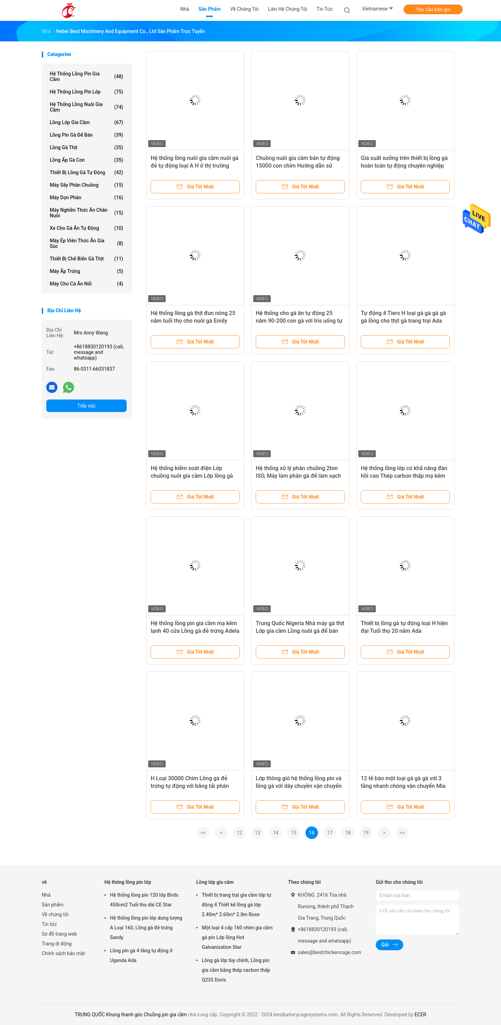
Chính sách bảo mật (63, 953)
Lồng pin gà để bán (86, 134)
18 (348, 833)
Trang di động (57, 943)
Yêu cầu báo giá (433, 9)
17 (330, 833)
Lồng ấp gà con (86, 159)
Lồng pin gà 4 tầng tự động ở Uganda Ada (141, 955)
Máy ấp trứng (86, 271)
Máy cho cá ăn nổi (86, 283)
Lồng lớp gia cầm (86, 122)
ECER (421, 1014)
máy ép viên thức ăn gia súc (86, 243)
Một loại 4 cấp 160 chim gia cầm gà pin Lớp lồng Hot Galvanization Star (237, 937)
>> (402, 833)
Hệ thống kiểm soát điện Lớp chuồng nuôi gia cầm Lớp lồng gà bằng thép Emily (192, 476)
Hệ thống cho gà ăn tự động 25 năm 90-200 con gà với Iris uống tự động (299, 321)
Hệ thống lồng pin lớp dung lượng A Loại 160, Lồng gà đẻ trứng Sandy (146, 927)
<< (203, 833)
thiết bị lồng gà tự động (86, 172)
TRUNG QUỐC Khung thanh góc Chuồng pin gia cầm (131, 1014)
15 (293, 833)
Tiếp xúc (86, 406)
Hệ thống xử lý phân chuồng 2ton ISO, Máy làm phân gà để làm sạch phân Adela (298, 476)
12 (239, 833)
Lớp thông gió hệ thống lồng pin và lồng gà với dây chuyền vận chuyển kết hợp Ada (299, 786)
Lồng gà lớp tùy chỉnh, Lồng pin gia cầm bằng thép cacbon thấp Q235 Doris (236, 970)
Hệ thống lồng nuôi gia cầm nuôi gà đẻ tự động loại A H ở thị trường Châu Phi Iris (194, 166)
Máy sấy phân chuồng (86, 184)
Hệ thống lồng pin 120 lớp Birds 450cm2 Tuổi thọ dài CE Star (144, 899)
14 (275, 833)
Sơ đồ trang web (59, 934)
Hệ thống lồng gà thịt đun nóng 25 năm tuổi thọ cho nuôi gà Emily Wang (193, 321)
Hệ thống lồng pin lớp (86, 91)
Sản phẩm (53, 904)
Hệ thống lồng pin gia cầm (86, 76)
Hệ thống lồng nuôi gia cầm (86, 107)
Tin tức (49, 924)
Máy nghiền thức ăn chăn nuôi (86, 212)
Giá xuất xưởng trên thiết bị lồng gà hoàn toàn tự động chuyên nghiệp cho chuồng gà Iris (404, 166)
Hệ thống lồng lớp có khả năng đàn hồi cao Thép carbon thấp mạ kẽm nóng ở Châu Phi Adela (404, 476)
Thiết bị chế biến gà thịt (86, 258)
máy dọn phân (86, 197)
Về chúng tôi (55, 914)
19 (366, 833)
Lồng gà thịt (86, 147)
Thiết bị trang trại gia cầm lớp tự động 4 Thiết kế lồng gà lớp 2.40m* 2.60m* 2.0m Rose (236, 904)
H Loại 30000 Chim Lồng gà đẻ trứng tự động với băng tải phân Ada (190, 786)
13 (257, 833)
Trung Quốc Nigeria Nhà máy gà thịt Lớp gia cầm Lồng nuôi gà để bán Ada (300, 631)
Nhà (46, 895)
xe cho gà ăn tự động (86, 228)
